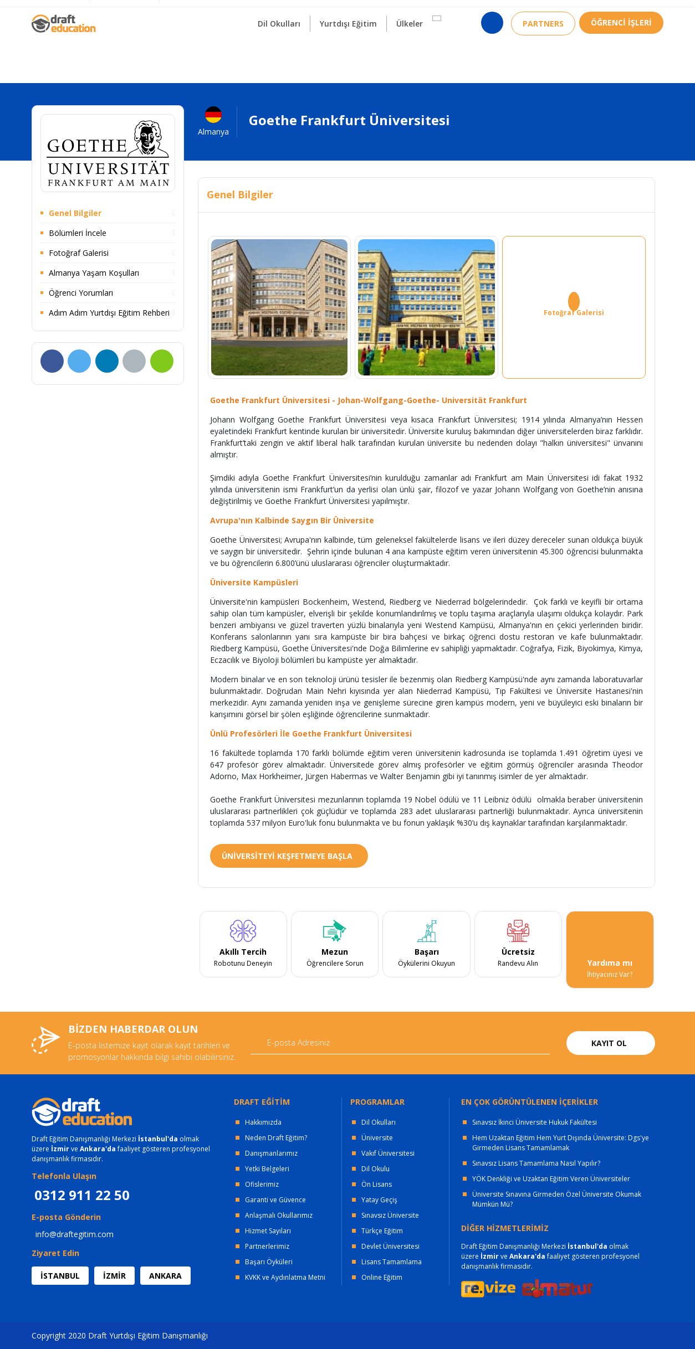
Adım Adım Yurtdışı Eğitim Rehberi (109, 312)
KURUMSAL (188, 11)
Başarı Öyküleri (269, 1261)
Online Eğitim (381, 1277)
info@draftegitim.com (74, 1234)
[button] (436, 49)
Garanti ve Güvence (275, 1199)
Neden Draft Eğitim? (276, 1137)
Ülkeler (409, 54)
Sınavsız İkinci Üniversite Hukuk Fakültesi (534, 1122)
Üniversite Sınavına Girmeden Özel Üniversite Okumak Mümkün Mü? (556, 1199)
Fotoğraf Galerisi (79, 253)
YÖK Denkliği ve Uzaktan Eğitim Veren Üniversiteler (551, 1178)
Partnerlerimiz (267, 1246)
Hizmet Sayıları (268, 1230)
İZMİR (114, 1275)
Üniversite (377, 1137)
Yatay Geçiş (379, 1199)
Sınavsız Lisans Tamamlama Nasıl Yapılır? (536, 1163)
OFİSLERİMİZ (121, 11)
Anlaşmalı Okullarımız (279, 1215)
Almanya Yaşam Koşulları (94, 272)
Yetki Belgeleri (267, 1168)
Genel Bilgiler (75, 213)
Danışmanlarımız (271, 1153)
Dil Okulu (375, 1168)
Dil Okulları (378, 1122)
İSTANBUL (60, 1275)
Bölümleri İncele (77, 233)
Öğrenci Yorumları (81, 292)
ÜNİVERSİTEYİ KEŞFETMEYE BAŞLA (287, 856)
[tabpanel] (243, 949)
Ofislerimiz (262, 1184)
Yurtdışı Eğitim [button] (348, 54)
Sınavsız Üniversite (390, 1215)
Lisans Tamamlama (391, 1261)
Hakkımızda (263, 1122)
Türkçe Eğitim (382, 1230)
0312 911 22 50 (635, 13)
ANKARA (165, 1275)
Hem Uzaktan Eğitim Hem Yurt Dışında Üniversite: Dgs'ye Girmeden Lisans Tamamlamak (560, 1142)
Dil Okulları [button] (279, 54)
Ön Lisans (376, 1184)
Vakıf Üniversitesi (388, 1153)
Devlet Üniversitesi (390, 1246)
